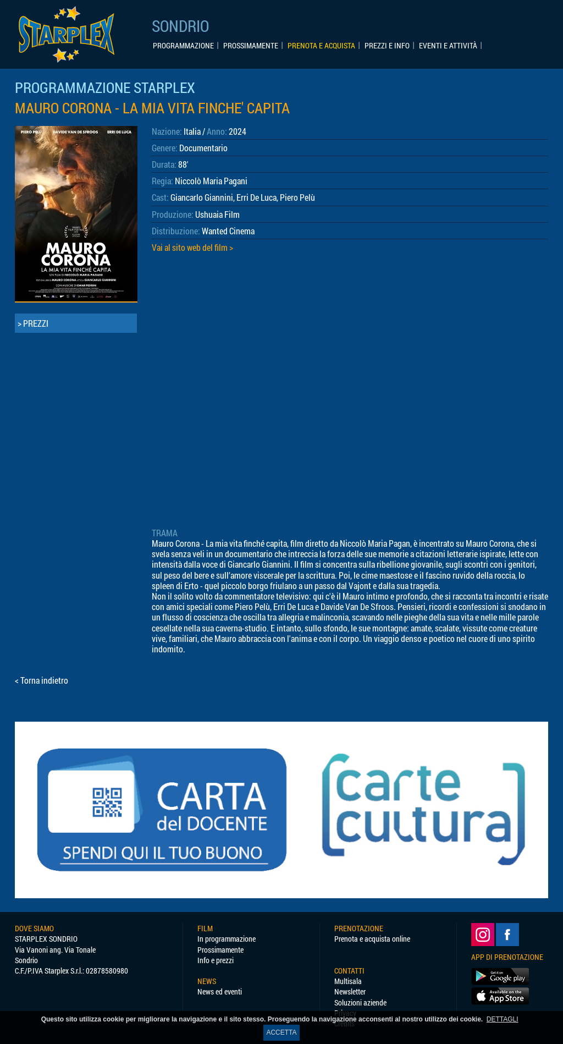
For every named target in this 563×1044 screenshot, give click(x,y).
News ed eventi (219, 991)
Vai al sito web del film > (192, 247)
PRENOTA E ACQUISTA (321, 46)
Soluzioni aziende (360, 1002)
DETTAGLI (502, 1019)
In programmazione (226, 938)
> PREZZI (33, 323)
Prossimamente (220, 949)
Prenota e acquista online (372, 938)
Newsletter (350, 991)
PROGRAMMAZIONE (183, 46)
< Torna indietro (41, 680)
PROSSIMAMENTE (250, 46)
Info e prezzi (215, 960)
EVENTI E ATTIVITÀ (448, 46)
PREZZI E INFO (387, 46)
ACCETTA (281, 1032)
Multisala (348, 981)
